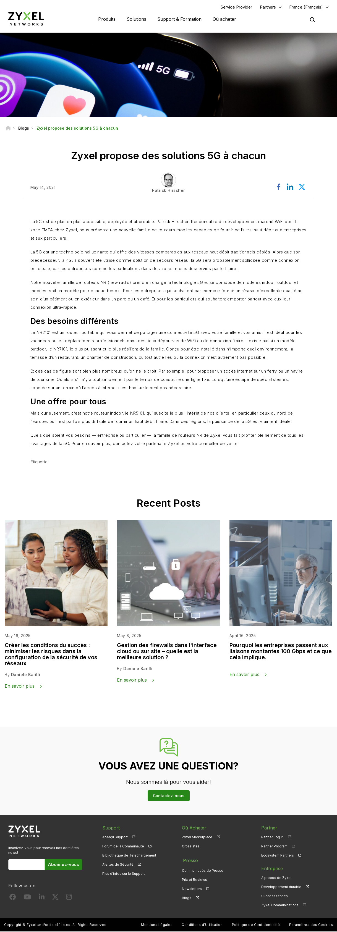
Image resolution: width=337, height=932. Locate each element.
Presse (189, 860)
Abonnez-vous (63, 865)
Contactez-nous (168, 796)
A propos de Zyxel (276, 878)
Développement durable (281, 887)
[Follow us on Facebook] (12, 899)
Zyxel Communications (280, 906)
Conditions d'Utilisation (202, 925)
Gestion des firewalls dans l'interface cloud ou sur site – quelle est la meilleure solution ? (167, 651)
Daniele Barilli (25, 675)
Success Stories (274, 896)
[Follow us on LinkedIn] (42, 899)
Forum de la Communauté (123, 847)
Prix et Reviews (194, 878)
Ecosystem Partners (277, 856)
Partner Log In (272, 838)
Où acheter (224, 19)
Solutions (136, 19)
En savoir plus (20, 686)
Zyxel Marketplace (197, 838)
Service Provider (236, 7)
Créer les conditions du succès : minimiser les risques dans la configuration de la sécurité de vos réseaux (51, 654)
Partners (268, 7)
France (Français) (306, 7)
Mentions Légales (157, 925)
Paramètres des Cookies (311, 925)
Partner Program (274, 847)
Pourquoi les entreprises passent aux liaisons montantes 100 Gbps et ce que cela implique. (280, 651)
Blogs (186, 896)
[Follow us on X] (55, 899)
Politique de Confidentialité (256, 925)
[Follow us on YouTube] (27, 899)
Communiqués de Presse (202, 869)
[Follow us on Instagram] (69, 899)
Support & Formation (179, 19)
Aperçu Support (115, 838)
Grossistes (191, 847)
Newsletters (192, 887)
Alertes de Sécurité (118, 865)
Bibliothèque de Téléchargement (129, 856)
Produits (107, 19)
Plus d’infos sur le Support (123, 874)
